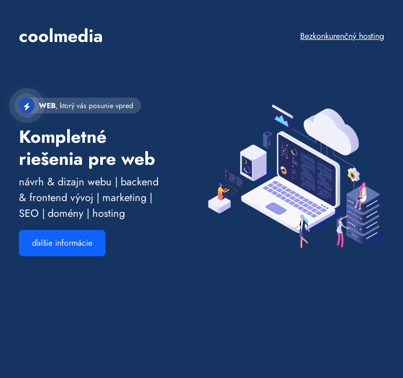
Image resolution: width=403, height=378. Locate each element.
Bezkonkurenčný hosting (342, 36)
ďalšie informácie (62, 243)
